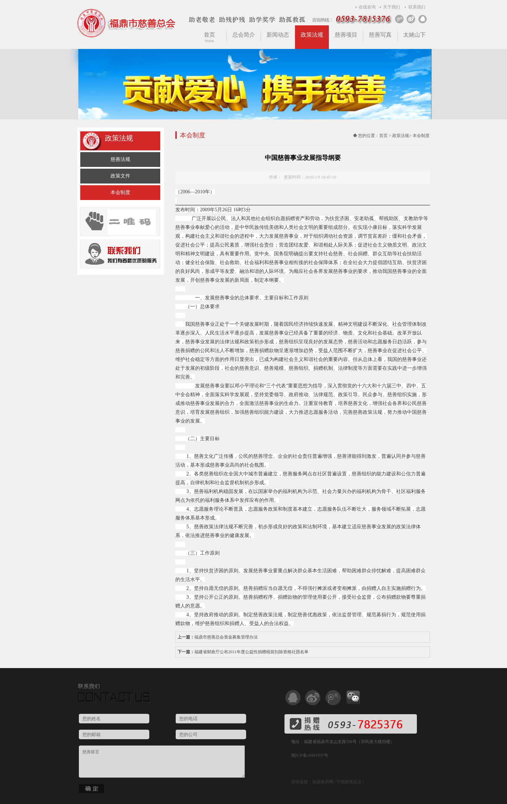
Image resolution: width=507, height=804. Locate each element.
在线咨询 (367, 7)
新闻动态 (278, 35)
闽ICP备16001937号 (309, 755)
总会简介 (243, 35)
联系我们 (416, 7)
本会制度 (120, 192)
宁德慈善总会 (349, 781)
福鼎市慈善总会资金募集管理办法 (226, 637)
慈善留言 (162, 762)
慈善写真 (380, 35)
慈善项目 (346, 35)
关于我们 (391, 7)
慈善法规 (120, 159)
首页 (209, 37)
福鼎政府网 (322, 781)
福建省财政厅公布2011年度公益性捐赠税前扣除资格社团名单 (251, 651)
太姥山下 (414, 35)
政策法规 (312, 35)
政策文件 (120, 176)
